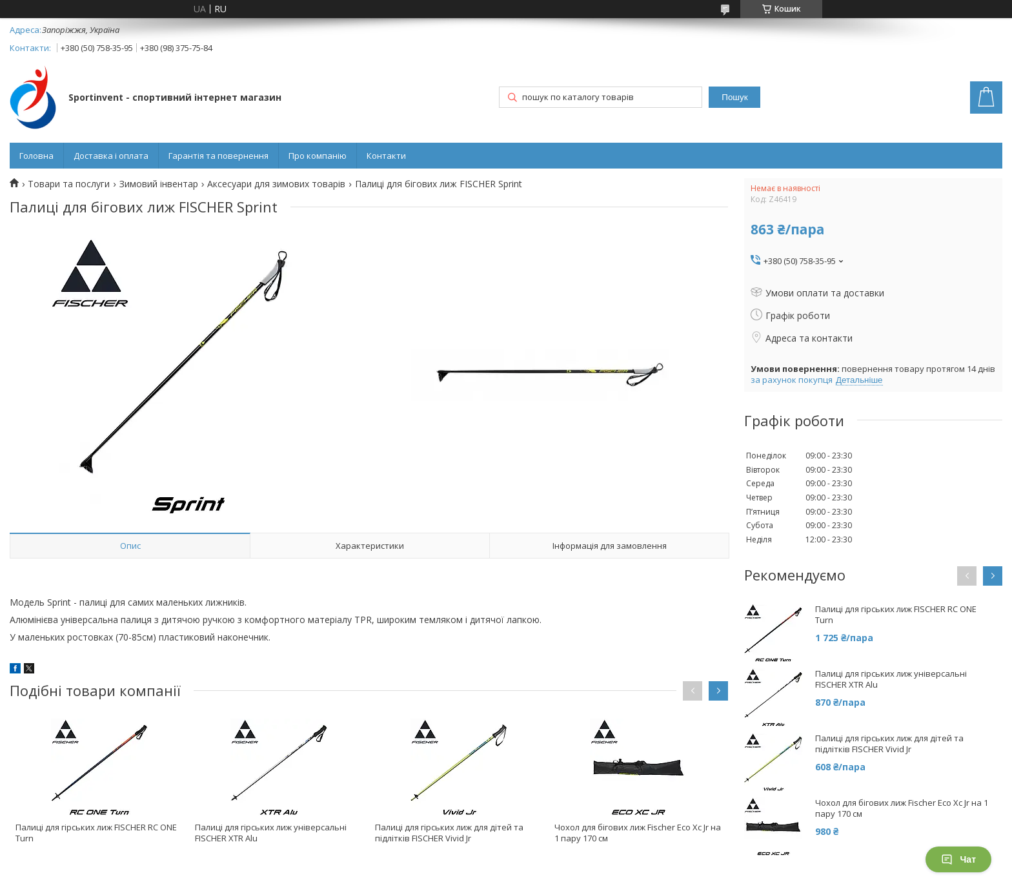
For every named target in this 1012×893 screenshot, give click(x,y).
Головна (36, 155)
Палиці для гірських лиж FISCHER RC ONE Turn (96, 832)
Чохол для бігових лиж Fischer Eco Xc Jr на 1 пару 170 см (637, 832)
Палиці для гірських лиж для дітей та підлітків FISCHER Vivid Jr (449, 832)
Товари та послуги (69, 184)
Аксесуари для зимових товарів (276, 184)
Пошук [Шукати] (734, 97)
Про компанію (317, 155)
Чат (958, 859)
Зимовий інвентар (158, 184)
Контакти (386, 155)
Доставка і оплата (111, 155)
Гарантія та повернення (218, 155)
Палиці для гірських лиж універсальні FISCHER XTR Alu (271, 832)
